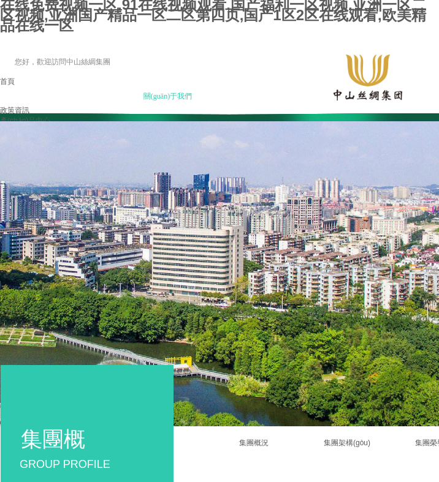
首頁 (7, 81)
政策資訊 (14, 110)
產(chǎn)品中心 (25, 120)
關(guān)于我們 (167, 96)
